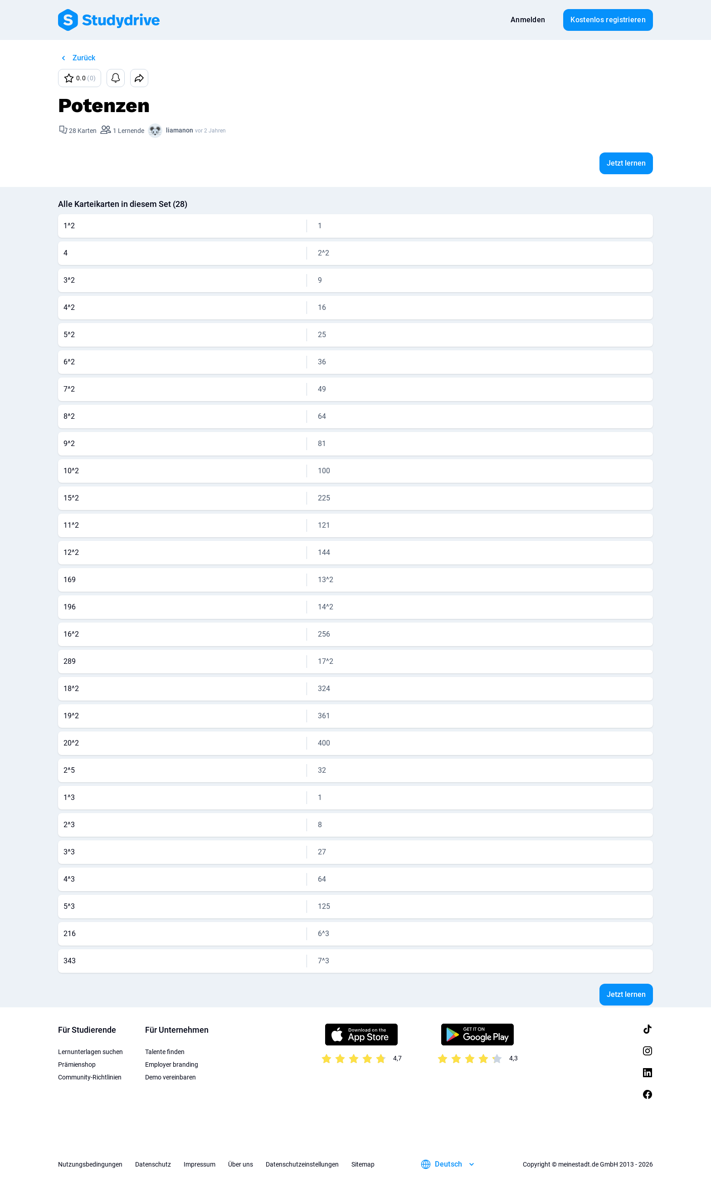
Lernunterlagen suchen (90, 1051)
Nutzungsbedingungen (90, 1164)
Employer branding (171, 1064)
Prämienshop (77, 1064)
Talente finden (165, 1051)
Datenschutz (153, 1164)
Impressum (199, 1164)
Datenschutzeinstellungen (302, 1164)
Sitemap (363, 1164)
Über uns (240, 1164)
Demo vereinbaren (170, 1077)
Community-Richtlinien (90, 1077)
